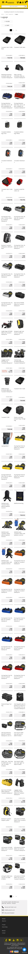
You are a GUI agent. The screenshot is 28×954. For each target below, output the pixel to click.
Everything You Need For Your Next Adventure (14, 12)
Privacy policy (20, 948)
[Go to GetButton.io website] (24, 952)
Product (3, 924)
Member (4, 930)
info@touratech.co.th (11, 948)
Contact (3, 933)
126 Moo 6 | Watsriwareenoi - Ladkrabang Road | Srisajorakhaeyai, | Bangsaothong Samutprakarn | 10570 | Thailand (14, 944)
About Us (4, 921)
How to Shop (4, 927)
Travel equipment (9, 14)
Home (2, 14)
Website (3, 918)
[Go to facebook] (24, 949)
